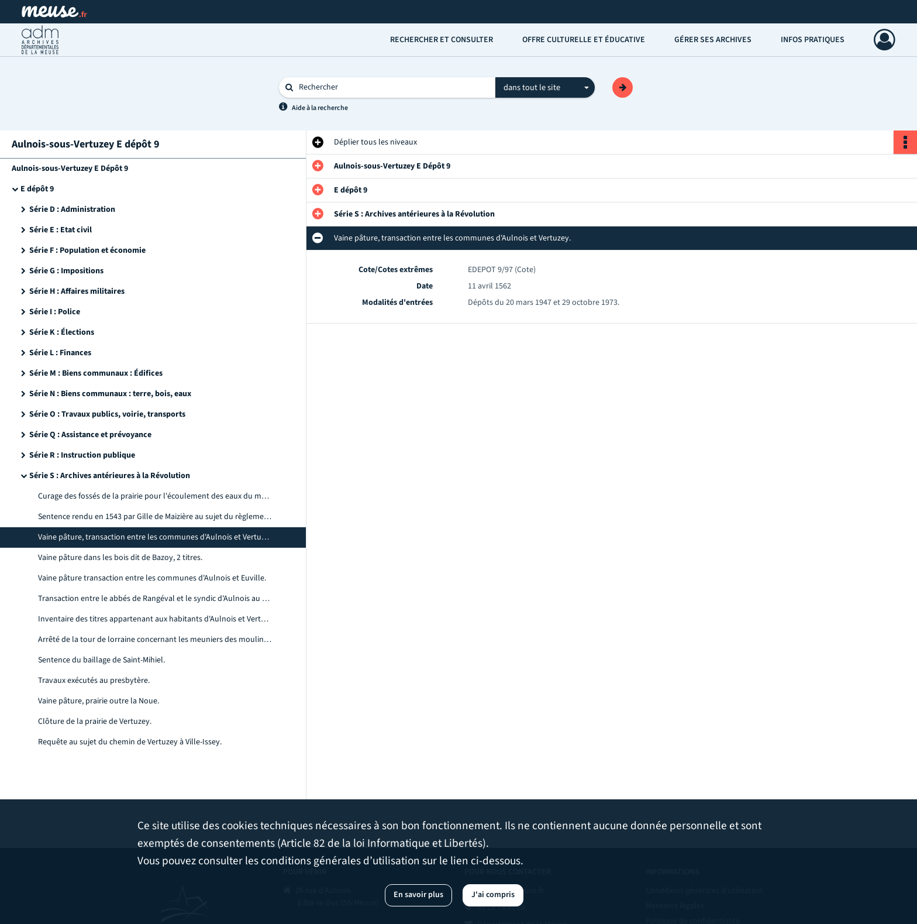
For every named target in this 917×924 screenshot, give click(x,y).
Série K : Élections (61, 332)
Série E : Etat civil (60, 230)
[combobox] (545, 87)
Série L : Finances (60, 353)
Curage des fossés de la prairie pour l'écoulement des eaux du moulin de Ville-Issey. (155, 496)
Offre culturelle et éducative (583, 40)
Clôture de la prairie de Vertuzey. (94, 721)
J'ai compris (493, 895)
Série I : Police (54, 312)
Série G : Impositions (66, 271)
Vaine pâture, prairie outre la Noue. (98, 701)
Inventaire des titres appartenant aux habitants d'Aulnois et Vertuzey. (155, 619)
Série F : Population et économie (87, 250)
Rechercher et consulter (441, 40)
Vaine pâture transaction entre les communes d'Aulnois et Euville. (152, 578)
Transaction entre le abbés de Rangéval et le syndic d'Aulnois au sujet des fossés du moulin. (155, 598)
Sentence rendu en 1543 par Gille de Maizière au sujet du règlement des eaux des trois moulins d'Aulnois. (155, 517)
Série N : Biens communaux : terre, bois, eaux (110, 394)
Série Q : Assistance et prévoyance (90, 435)
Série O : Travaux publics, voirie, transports (107, 414)
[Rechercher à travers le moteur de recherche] (393, 87)
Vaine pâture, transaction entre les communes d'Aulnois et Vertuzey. (155, 537)
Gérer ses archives (712, 40)
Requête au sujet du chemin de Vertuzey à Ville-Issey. (130, 742)
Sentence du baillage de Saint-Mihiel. (101, 660)
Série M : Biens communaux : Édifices (96, 373)
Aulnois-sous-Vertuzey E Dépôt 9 (70, 168)
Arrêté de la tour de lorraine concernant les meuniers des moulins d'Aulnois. (155, 639)
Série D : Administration (72, 209)
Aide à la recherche (320, 108)
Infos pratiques (812, 40)
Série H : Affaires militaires (77, 291)
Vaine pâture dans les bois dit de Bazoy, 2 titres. (120, 558)
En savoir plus (418, 895)
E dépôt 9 (37, 189)
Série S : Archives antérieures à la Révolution (109, 476)
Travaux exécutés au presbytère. (94, 680)
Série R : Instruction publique (82, 455)
